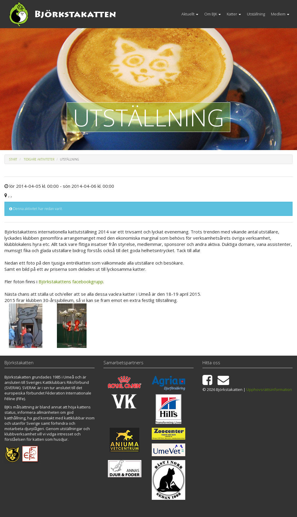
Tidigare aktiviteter (39, 159)
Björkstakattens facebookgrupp (71, 281)
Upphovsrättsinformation (269, 389)
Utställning (256, 14)
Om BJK (212, 14)
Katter (234, 14)
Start (13, 159)
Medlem (280, 14)
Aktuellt (189, 14)
